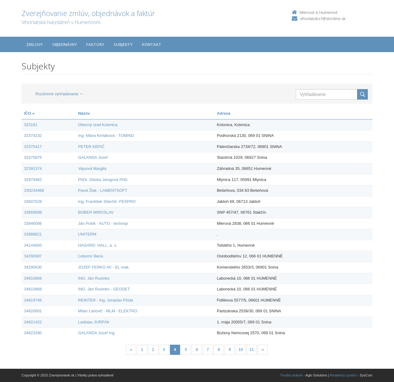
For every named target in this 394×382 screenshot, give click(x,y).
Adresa (223, 113)
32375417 (33, 146)
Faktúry (95, 44)
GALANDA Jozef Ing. (96, 333)
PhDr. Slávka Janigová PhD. (103, 179)
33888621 (33, 234)
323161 (30, 124)
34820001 (33, 311)
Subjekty (123, 44)
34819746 (33, 300)
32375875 (33, 157)
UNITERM (87, 234)
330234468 (34, 190)
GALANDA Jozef (93, 157)
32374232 (33, 135)
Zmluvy (34, 44)
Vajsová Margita (92, 168)
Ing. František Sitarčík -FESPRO (107, 201)
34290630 (33, 267)
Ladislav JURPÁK (94, 322)
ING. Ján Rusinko (94, 278)
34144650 (33, 245)
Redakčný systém (343, 375)
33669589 (33, 212)
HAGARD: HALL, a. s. (97, 245)
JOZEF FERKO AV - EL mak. (104, 267)
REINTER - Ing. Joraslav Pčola (105, 300)
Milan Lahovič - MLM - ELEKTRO (107, 311)
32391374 (33, 168)
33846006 (33, 223)
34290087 (33, 256)
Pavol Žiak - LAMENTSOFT (102, 190)
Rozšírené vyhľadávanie (58, 94)
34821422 (33, 322)
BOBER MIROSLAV (96, 212)
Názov (84, 113)
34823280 (33, 333)
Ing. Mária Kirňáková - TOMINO (106, 135)
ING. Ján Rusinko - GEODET (104, 289)
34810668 (33, 278)
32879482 (33, 179)
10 (241, 349)
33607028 (33, 201)
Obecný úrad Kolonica (98, 124)
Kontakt (151, 44)
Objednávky (64, 44)
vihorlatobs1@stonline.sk (322, 18)
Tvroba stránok (291, 375)
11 (251, 349)
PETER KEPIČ (91, 146)
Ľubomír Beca (90, 256)
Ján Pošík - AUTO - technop (103, 223)
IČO (29, 113)
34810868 (33, 289)
